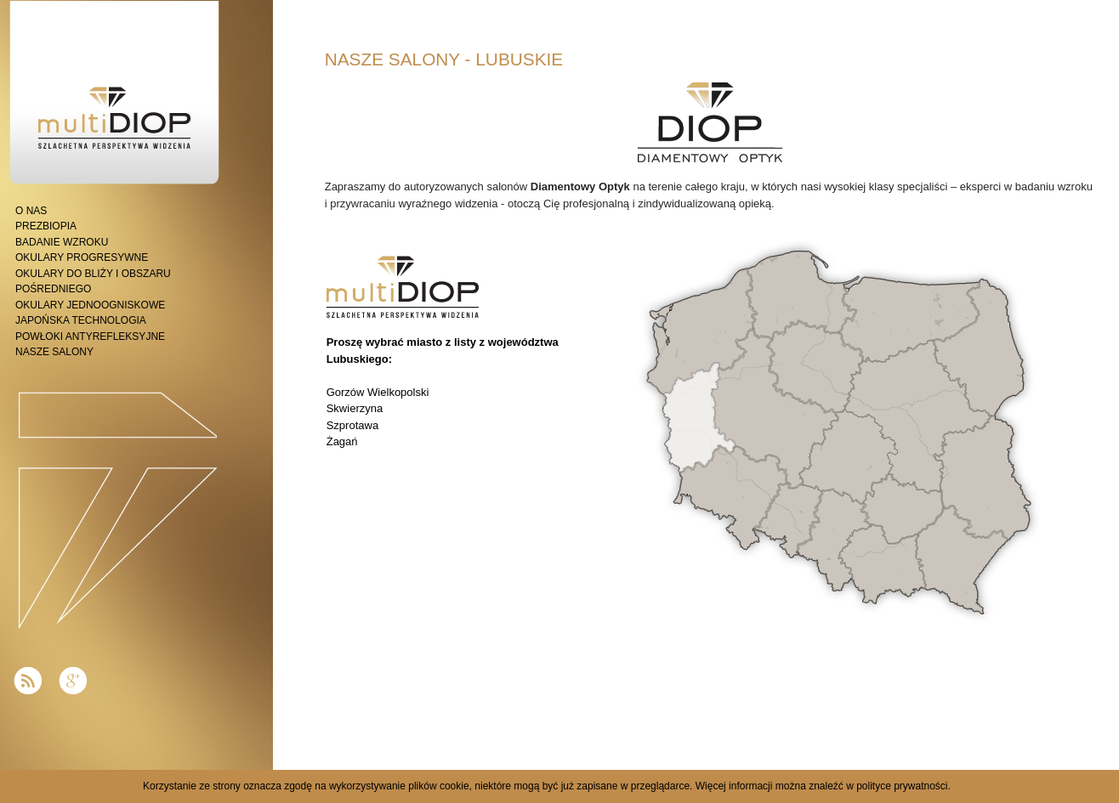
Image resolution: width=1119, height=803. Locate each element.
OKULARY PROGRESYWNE (81, 257)
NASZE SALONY (54, 352)
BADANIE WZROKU (61, 242)
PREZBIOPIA (46, 226)
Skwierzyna (355, 408)
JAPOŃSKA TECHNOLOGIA (80, 320)
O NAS (31, 211)
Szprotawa (352, 425)
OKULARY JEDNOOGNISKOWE (90, 305)
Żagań (342, 441)
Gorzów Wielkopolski (378, 392)
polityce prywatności (901, 786)
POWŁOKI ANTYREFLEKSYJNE (90, 336)
